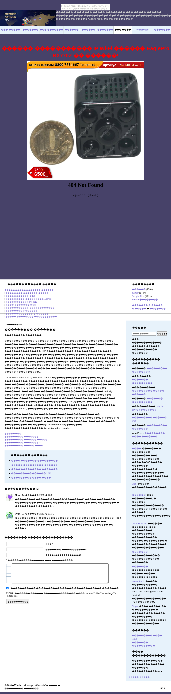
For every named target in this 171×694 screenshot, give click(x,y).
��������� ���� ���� (31, 477)
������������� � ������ (27, 314)
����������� (147, 443)
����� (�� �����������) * (66, 549)
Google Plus (138, 296)
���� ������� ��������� (34, 460)
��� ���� (123, 29)
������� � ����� (147, 305)
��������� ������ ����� (26, 439)
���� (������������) (63, 555)
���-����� (10, 29)
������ (139, 289)
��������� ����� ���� (24, 445)
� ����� (139, 308)
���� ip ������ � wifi (21, 305)
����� (139, 327)
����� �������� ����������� (31, 316)
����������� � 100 (20, 296)
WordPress (142, 29)
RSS (163, 688)
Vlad (134, 483)
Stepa (135, 606)
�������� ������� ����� (27, 293)
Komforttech (138, 581)
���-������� (51, 29)
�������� (13, 433)
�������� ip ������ (22, 311)
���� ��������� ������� (34, 469)
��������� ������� (22, 436)
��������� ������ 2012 (31, 473)
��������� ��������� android (28, 299)
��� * (49, 544)
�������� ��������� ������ (29, 290)
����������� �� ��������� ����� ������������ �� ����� (65, 588)
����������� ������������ (30, 308)
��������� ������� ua (23, 442)
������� (158, 308)
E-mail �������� (145, 299)
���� (136, 448)
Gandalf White (139, 523)
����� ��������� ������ (34, 465)
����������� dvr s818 (21, 302)
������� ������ (119, 601)
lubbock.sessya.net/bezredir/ (32, 685)
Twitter (135, 292)
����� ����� (139, 677)
